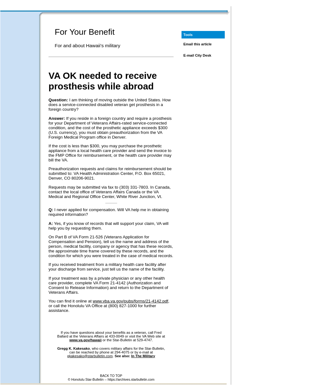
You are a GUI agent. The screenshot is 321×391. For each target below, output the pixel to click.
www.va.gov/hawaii (85, 340)
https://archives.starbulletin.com (131, 379)
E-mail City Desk (197, 55)
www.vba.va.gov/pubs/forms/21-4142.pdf (130, 301)
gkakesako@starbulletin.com (90, 356)
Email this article (197, 44)
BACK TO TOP (111, 376)
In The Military (143, 356)
